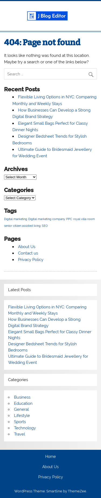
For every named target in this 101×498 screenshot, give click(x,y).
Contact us (28, 253)
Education (23, 403)
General (21, 409)
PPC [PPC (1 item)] (69, 219)
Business (22, 397)
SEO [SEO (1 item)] (45, 225)
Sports (20, 421)
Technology (25, 428)
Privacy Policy (30, 259)
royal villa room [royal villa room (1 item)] (84, 219)
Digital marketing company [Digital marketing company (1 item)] (46, 219)
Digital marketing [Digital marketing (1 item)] (15, 219)
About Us (26, 246)
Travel (19, 434)
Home (50, 457)
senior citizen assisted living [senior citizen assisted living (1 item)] (22, 225)
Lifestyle (22, 415)
